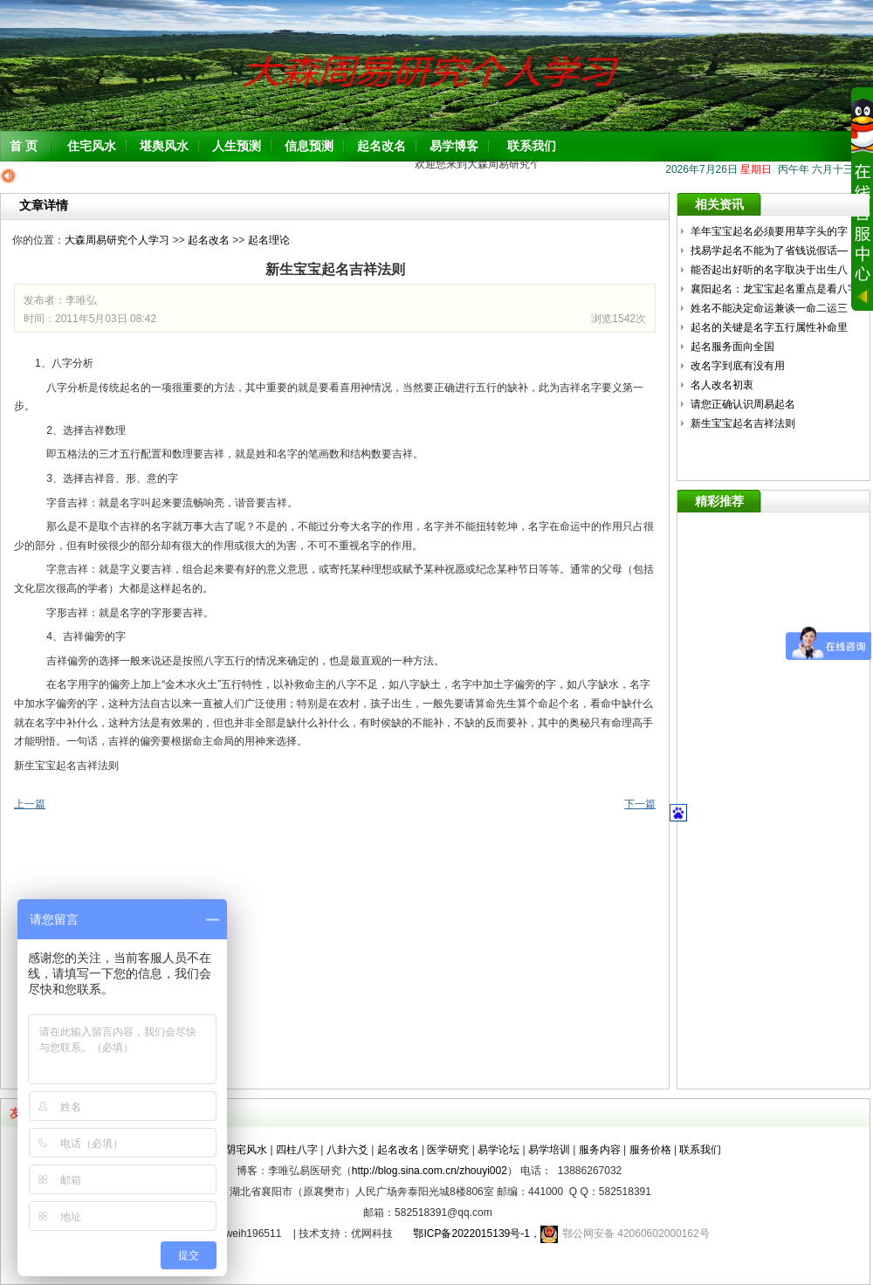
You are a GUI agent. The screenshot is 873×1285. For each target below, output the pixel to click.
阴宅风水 (246, 1150)
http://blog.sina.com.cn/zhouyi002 (429, 1171)
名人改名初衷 (722, 385)
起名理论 (269, 240)
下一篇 (640, 804)
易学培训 (549, 1150)
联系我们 (531, 146)
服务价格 (650, 1150)
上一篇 (29, 804)
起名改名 (381, 146)
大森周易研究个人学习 (117, 240)
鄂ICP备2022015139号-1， (471, 1233)
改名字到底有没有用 (738, 366)
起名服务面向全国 (732, 346)
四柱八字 (297, 1150)
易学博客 (454, 146)
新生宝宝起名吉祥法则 (743, 423)
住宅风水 (91, 146)
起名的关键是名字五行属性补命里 (770, 327)
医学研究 (448, 1150)
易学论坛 (498, 1150)
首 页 (24, 146)
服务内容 (600, 1150)
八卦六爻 (347, 1150)
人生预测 (236, 146)
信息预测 (309, 146)
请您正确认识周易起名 (743, 404)
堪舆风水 (164, 146)
